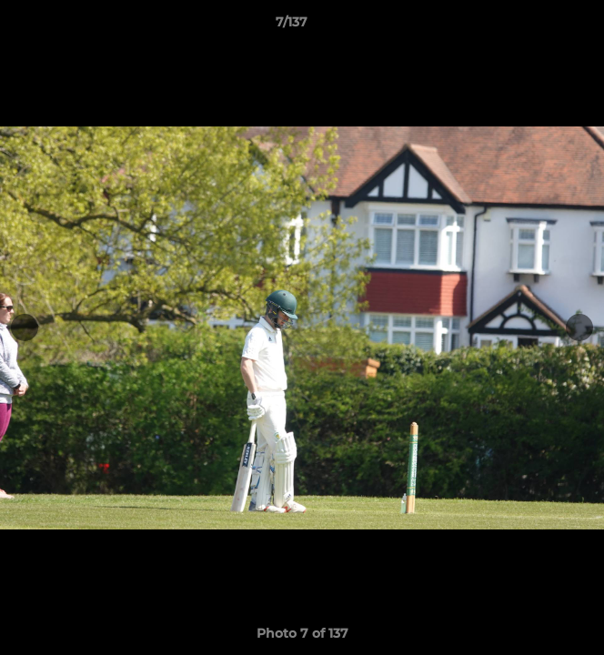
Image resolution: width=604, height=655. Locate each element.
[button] (538, 26)
